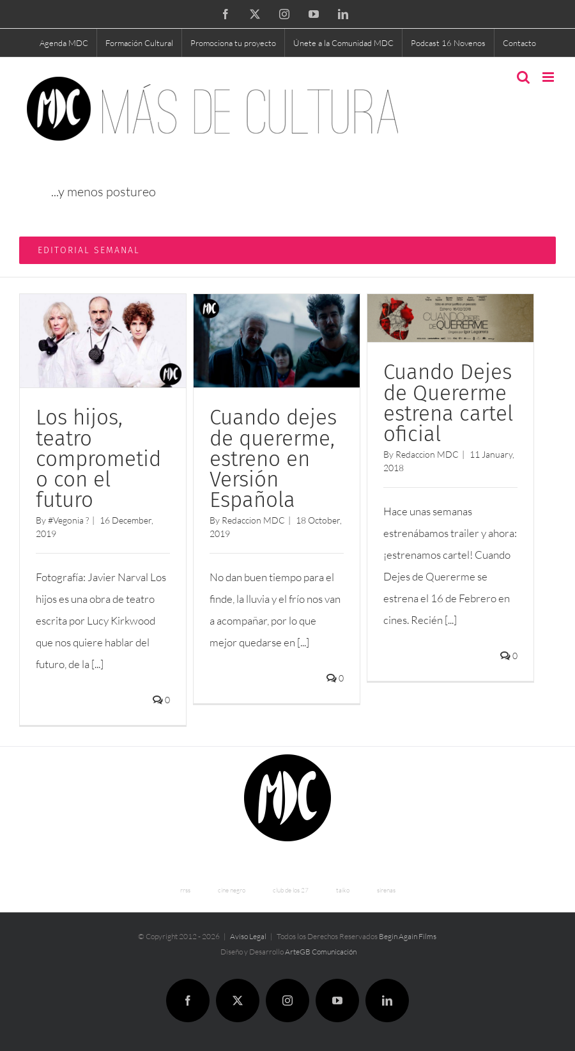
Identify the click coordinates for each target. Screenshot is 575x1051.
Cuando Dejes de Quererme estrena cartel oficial (448, 402)
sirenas (386, 890)
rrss (185, 890)
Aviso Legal (248, 936)
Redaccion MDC (253, 520)
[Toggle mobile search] (523, 77)
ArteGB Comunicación (320, 951)
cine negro (231, 890)
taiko (342, 890)
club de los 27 (291, 890)
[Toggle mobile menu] (549, 77)
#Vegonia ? (68, 520)
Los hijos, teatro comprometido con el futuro (98, 459)
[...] (97, 664)
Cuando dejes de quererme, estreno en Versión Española (273, 459)
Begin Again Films (407, 936)
